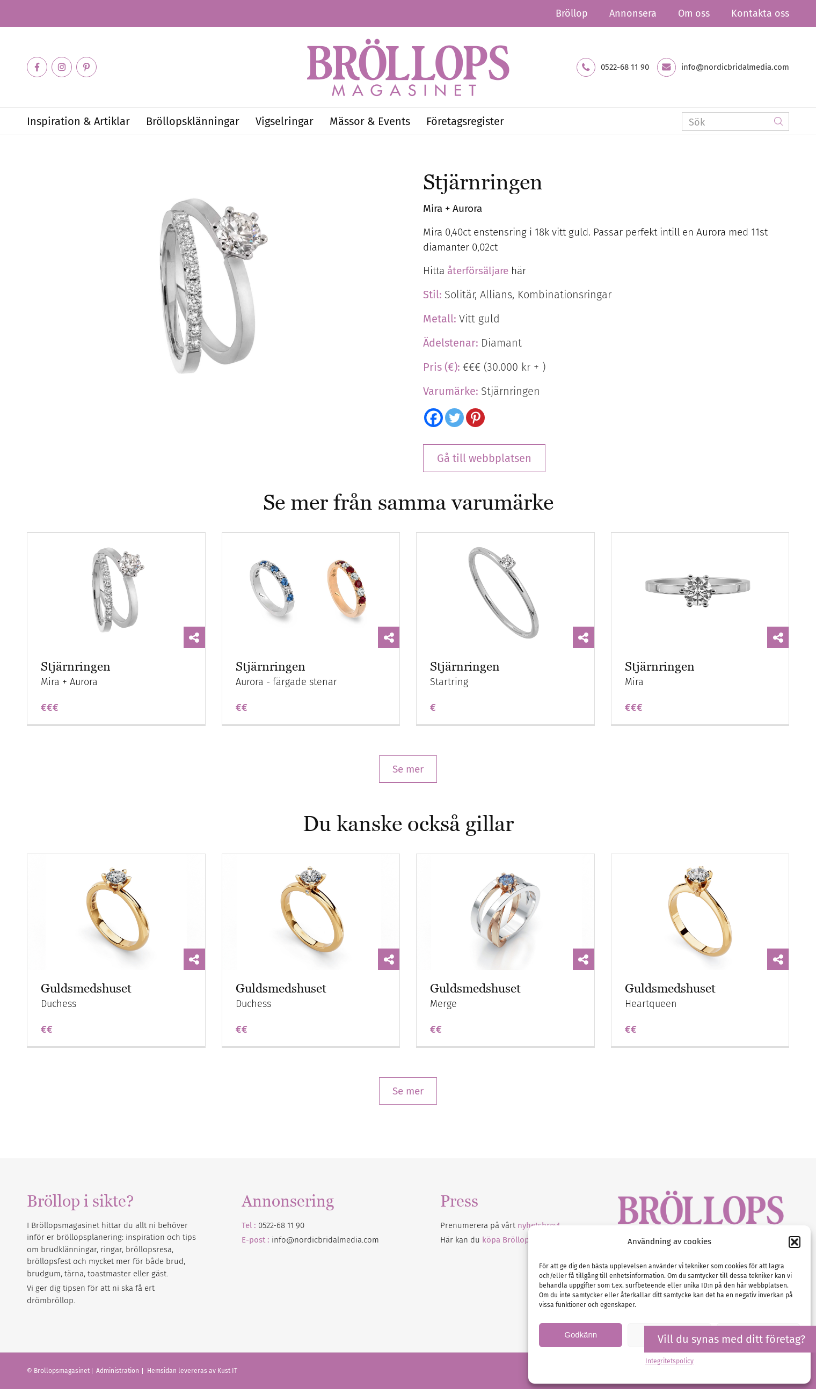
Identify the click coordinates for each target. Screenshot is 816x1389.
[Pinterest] (475, 417)
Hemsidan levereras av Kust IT (192, 1371)
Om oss (694, 13)
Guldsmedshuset (86, 988)
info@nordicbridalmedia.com (735, 67)
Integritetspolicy (669, 1361)
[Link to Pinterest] (86, 67)
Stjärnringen (76, 666)
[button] (794, 1242)
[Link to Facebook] (37, 67)
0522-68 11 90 (625, 67)
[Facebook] (433, 417)
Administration (118, 1371)
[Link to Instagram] (62, 67)
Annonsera (633, 13)
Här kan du (505, 1240)
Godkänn (580, 1334)
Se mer (408, 769)
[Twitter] (454, 417)
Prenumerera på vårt (500, 1225)
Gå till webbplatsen (484, 458)
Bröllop (572, 13)
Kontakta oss (760, 13)
